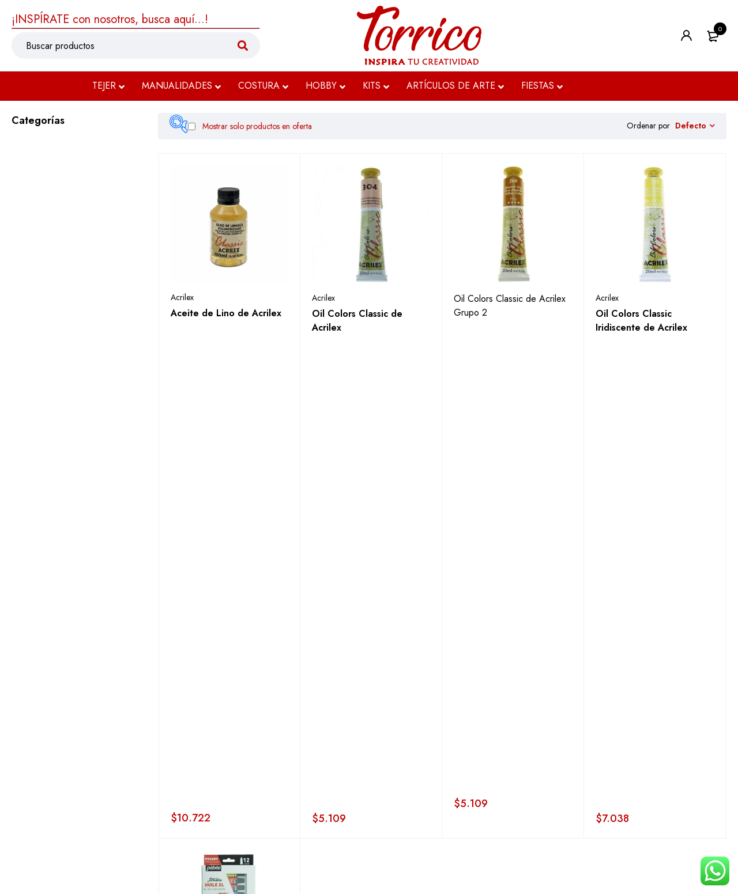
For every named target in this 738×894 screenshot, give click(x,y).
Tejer (23, 146)
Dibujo (35, 452)
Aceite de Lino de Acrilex (226, 317)
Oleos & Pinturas (59, 303)
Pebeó (181, 516)
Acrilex (182, 301)
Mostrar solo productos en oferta (250, 126)
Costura (30, 199)
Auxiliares (53, 393)
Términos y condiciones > (318, 858)
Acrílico (50, 349)
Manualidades (44, 173)
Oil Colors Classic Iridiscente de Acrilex (641, 324)
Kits (20, 252)
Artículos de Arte (53, 279)
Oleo (46, 327)
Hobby (27, 226)
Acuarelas (54, 371)
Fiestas (27, 478)
